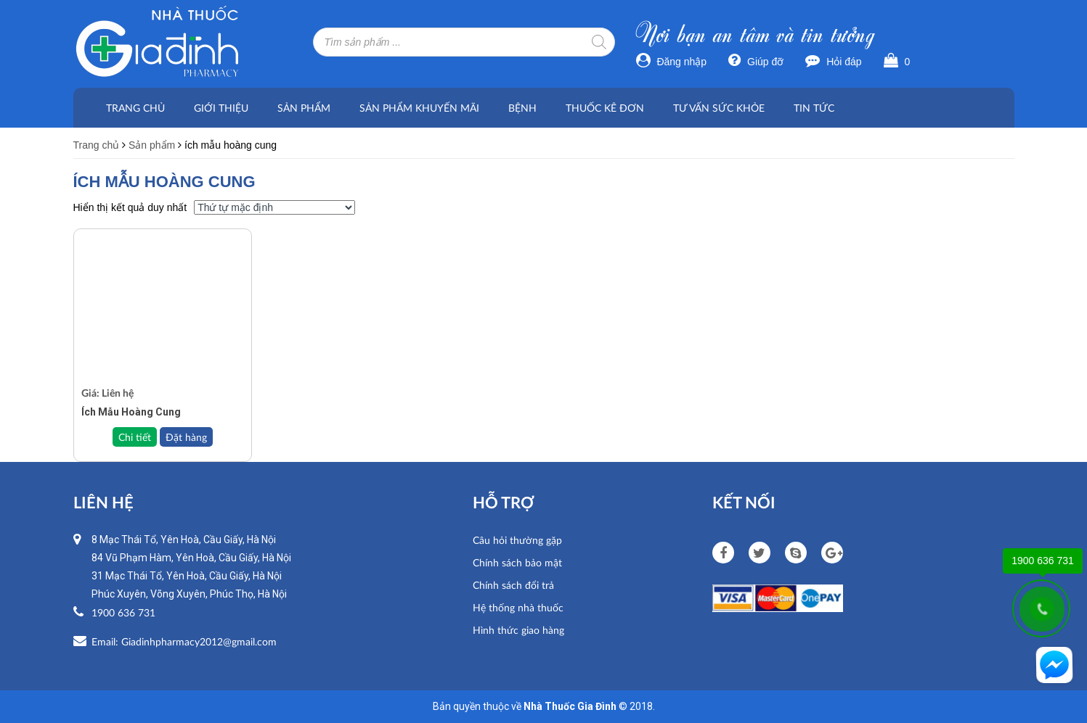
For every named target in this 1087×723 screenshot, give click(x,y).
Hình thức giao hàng (518, 630)
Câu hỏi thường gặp (517, 540)
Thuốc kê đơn (605, 108)
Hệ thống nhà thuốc (518, 607)
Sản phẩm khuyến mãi (419, 108)
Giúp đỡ (755, 61)
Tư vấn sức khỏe (719, 108)
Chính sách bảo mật (517, 562)
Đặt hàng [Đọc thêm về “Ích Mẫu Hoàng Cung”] (186, 437)
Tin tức (814, 108)
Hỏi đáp (833, 61)
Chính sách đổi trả (513, 585)
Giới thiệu (221, 108)
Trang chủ (135, 108)
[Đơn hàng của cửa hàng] (274, 207)
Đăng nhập (671, 61)
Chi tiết (134, 437)
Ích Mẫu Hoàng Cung (131, 412)
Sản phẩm (303, 108)
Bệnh (522, 108)
